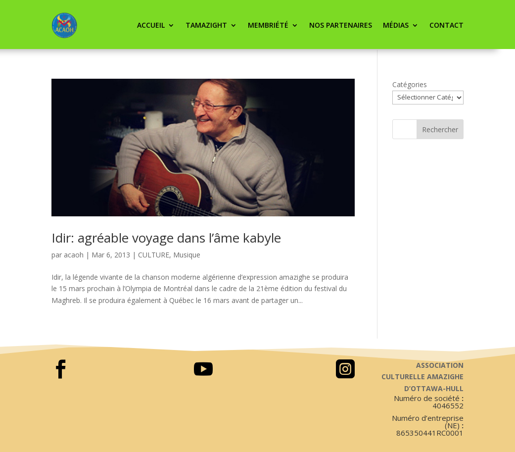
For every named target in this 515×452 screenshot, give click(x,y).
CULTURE (153, 254)
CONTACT (446, 25)
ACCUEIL (151, 25)
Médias (396, 25)
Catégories (409, 84)
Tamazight (206, 25)
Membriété (268, 25)
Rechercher (440, 129)
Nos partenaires (340, 25)
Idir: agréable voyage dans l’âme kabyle (166, 238)
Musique (186, 254)
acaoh (74, 254)
